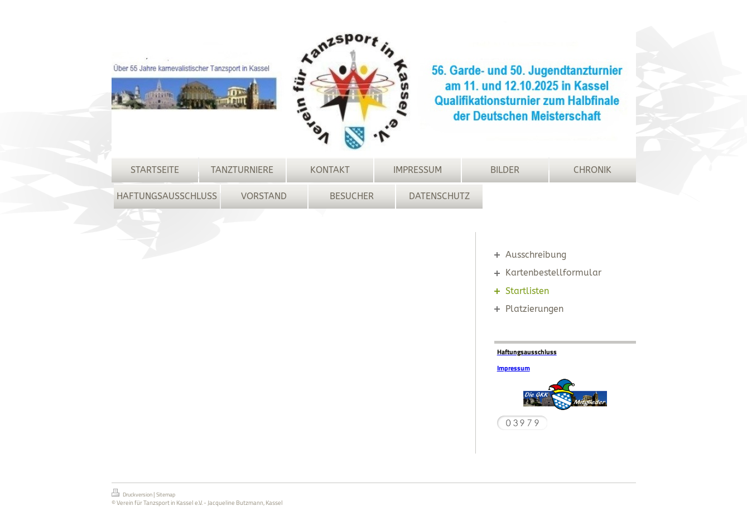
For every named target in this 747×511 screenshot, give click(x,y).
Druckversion (132, 494)
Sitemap (165, 494)
